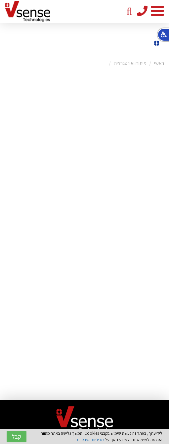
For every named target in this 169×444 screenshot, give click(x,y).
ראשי (159, 63)
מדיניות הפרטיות (90, 439)
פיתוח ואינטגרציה (130, 63)
